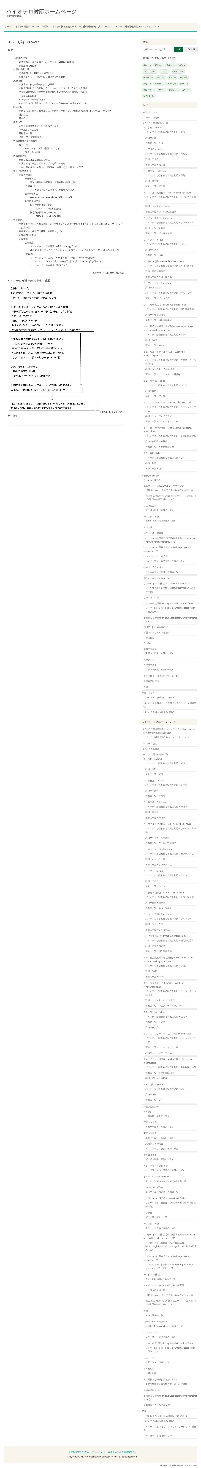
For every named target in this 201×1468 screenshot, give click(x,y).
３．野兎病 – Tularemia (155, 171)
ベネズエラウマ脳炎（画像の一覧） (163, 572)
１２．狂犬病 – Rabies (154, 381)
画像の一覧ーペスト (155, 255)
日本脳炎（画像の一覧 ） (157, 1116)
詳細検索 (191, 49)
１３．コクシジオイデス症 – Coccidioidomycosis (168, 402)
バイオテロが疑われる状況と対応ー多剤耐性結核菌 (170, 436)
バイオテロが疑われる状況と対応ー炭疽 (165, 132)
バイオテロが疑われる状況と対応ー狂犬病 (166, 385)
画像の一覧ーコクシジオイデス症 (161, 421)
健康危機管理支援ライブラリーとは (85, 1452)
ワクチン (149, 96)
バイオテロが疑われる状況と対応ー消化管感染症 (169, 309)
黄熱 (146, 686)
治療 (158, 84)
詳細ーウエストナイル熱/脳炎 (160, 369)
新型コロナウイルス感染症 (157, 632)
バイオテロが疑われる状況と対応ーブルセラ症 (168, 293)
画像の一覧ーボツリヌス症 (158, 233)
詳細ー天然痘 (152, 159)
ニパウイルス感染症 (153, 532)
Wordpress (192, 1465)
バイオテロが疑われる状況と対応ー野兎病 (166, 175)
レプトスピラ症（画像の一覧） (160, 1337)
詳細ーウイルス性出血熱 (157, 206)
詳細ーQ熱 (150, 463)
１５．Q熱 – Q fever (153, 453)
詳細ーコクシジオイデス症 (158, 416)
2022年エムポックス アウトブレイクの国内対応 (169, 490)
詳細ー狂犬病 (152, 390)
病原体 (148, 77)
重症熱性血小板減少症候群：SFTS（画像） (166, 1384)
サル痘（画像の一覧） (156, 1290)
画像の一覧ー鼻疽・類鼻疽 (158, 276)
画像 (158, 65)
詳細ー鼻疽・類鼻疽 (155, 271)
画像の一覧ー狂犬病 (155, 396)
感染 (147, 65)
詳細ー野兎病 (152, 181)
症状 (170, 65)
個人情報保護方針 (128, 1452)
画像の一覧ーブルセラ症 (157, 298)
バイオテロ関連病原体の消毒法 (159, 712)
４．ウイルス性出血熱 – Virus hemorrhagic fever (167, 192)
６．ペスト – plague (153, 239)
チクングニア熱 (151, 516)
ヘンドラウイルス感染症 (156, 556)
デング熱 (148, 527)
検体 (160, 77)
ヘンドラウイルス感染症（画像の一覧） (165, 561)
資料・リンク (104, 26)
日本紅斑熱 (149, 638)
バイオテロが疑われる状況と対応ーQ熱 (165, 457)
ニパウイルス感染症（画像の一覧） (163, 1192)
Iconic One (162, 1465)
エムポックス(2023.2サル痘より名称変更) (164, 486)
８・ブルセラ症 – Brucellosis (158, 283)
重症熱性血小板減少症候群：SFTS (160, 676)
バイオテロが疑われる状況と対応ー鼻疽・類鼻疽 (169, 266)
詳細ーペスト (152, 249)
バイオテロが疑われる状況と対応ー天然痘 (166, 154)
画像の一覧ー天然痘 (155, 164)
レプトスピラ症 (151, 598)
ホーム (8, 26)
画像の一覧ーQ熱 (154, 468)
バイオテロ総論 (21, 26)
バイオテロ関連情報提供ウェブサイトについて (137, 26)
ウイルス (177, 71)
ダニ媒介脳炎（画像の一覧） (159, 510)
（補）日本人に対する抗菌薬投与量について (165, 1415)
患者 (172, 77)
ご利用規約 (111, 1452)
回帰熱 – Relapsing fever (156, 627)
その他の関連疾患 (87, 26)
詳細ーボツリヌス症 (155, 228)
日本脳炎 (148, 643)
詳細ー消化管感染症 (155, 314)
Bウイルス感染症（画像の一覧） (161, 1279)
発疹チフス (149, 659)
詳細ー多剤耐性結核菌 (156, 441)
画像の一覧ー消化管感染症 (158, 320)
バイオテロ (149, 71)
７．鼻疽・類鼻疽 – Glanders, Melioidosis (164, 261)
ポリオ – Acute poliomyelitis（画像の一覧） (166, 1181)
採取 (186, 90)
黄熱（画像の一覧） (155, 1315)
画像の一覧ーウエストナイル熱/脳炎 (163, 374)
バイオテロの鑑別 (39, 26)
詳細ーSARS (151, 340)
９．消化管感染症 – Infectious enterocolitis (165, 304)
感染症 (173, 90)
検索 (179, 49)
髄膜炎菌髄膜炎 (151, 681)
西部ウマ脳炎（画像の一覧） (159, 669)
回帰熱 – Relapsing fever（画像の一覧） (165, 1326)
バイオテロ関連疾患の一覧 (63, 26)
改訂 (181, 65)
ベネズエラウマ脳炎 (153, 567)
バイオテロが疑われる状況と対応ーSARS (165, 334)
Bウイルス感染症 (152, 480)
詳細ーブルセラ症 (154, 287)
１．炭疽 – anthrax (153, 127)
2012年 (171, 84)
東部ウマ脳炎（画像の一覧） (159, 653)
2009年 (160, 90)
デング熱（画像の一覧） (157, 1217)
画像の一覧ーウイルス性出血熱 (160, 211)
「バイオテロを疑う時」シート (159, 697)
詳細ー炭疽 (150, 137)
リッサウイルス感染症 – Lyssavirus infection (165, 583)
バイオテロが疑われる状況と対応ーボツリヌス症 (169, 222)
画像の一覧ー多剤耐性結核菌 (159, 447)
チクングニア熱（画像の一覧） (160, 521)
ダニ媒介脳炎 (150, 505)
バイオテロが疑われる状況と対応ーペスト (166, 244)
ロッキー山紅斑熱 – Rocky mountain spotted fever (168, 603)
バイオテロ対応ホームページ (41, 11)
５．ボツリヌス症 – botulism (158, 218)
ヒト (164, 71)
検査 (147, 90)
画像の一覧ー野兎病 (155, 186)
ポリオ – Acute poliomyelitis (157, 578)
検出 (183, 77)
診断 (184, 84)
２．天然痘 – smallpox (155, 149)
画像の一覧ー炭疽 (154, 143)
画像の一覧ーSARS (154, 345)
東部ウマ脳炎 (150, 649)
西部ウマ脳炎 (150, 665)
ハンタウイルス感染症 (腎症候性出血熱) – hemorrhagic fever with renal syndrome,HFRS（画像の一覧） (171, 1246)
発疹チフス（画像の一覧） (158, 1362)
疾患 (147, 84)
